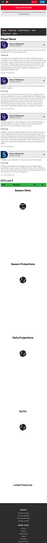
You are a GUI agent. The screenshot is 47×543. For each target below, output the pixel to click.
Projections (6, 33)
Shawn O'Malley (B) (16, 44)
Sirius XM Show (23, 541)
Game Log (12, 30)
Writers (23, 531)
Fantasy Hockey (23, 521)
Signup (34, 2)
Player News (23, 534)
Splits (15, 33)
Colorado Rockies (15, 46)
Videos (23, 536)
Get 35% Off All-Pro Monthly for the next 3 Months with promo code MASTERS (23, 13)
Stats (34, 30)
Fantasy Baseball (23, 516)
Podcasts (23, 539)
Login (42, 2)
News (4, 30)
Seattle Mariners (15, 155)
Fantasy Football (23, 513)
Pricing (23, 528)
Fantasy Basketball (23, 518)
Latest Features (24, 30)
